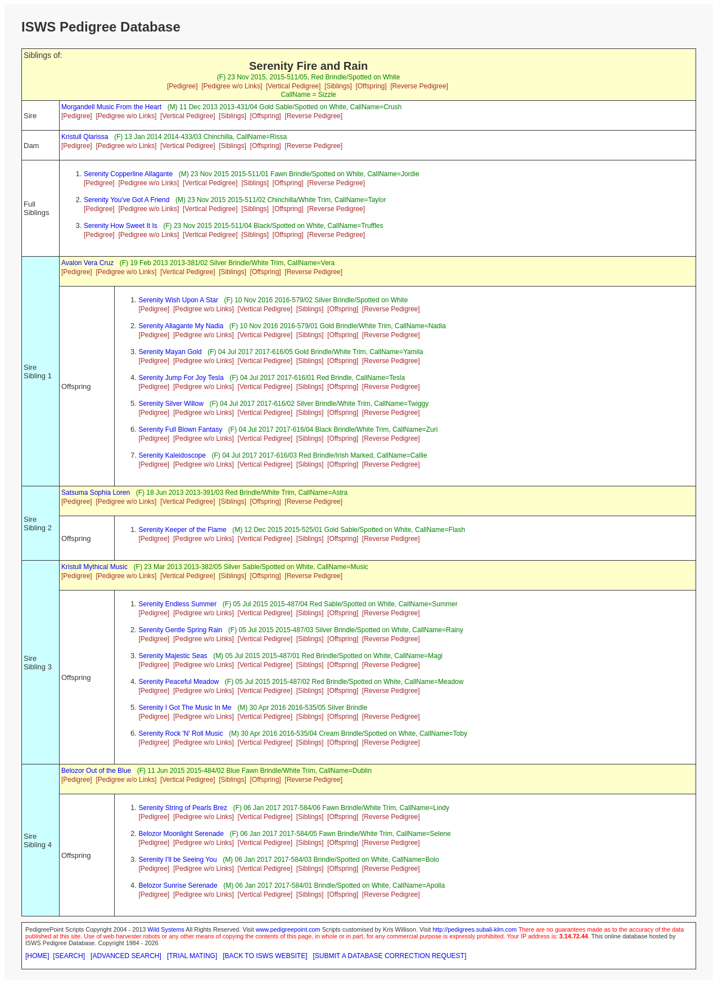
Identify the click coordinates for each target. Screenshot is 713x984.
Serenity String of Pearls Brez (183, 808)
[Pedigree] (182, 86)
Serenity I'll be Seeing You (178, 860)
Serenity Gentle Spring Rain (181, 630)
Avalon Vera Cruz (87, 263)
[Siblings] (338, 86)
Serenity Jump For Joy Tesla (181, 378)
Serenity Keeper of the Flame (183, 530)
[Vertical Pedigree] (293, 86)
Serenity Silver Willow (171, 404)
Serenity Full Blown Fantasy (181, 429)
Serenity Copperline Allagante (128, 174)
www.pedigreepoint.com (288, 929)
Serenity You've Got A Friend (126, 200)
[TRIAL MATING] (192, 956)
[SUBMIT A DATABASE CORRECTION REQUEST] (390, 956)
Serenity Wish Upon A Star (178, 300)
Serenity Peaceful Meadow (179, 682)
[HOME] (37, 956)
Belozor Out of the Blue (96, 771)
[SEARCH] (69, 956)
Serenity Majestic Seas (173, 656)
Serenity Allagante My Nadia (181, 326)
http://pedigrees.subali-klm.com (474, 929)
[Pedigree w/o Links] (231, 86)
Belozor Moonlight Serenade (181, 834)
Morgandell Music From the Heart (111, 107)
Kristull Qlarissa (84, 137)
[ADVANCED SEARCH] (126, 956)
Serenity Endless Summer (178, 604)
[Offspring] (370, 86)
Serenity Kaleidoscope (172, 455)
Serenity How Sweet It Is (120, 226)
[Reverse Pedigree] (419, 86)
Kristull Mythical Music (94, 567)
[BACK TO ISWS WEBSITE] (265, 956)
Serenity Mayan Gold (170, 352)
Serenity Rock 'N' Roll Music (181, 733)
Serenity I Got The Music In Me (185, 708)
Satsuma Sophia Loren (95, 493)
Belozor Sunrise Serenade (178, 885)
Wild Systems (165, 929)
